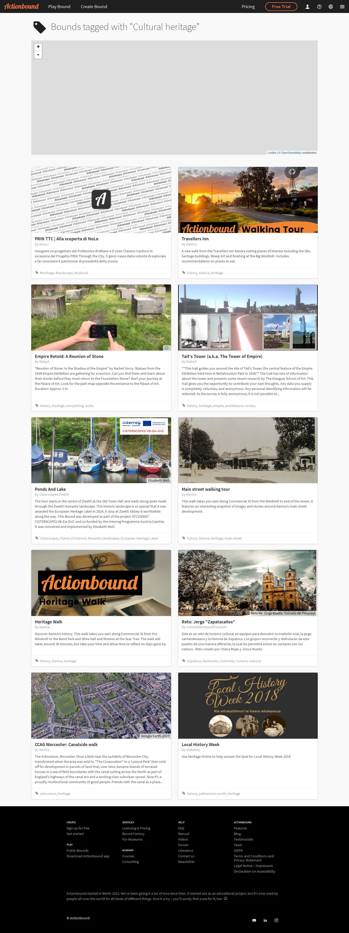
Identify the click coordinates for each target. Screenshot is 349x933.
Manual (183, 833)
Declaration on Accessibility (254, 871)
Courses (128, 856)
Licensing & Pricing (136, 828)
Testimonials (243, 839)
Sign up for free (78, 828)
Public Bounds (77, 850)
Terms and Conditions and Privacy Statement (254, 858)
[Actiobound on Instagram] (276, 920)
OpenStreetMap (291, 152)
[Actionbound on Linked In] (265, 920)
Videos (183, 839)
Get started (75, 833)
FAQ (181, 828)
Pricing (248, 6)
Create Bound (94, 6)
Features (240, 828)
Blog (237, 833)
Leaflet (272, 152)
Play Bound (59, 6)
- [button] (38, 55)
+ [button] (38, 47)
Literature (185, 850)
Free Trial (281, 6)
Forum (183, 845)
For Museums (132, 839)
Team (238, 845)
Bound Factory (133, 833)
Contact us (186, 856)
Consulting (130, 861)
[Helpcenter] (320, 6)
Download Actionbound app (88, 856)
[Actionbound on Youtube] (254, 920)
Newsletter (186, 861)
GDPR (238, 850)
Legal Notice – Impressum (253, 865)
